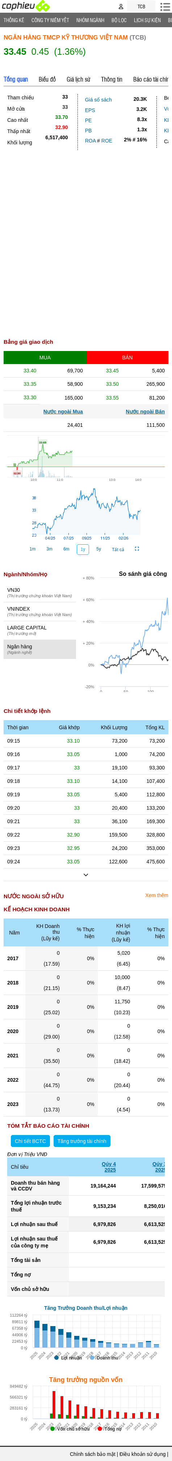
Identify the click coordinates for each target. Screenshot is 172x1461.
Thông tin (111, 79)
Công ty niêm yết (50, 20)
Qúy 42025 (109, 1167)
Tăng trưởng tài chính (82, 1141)
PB (88, 130)
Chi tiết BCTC (30, 1141)
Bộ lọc (119, 20)
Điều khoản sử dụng (142, 1454)
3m (49, 549)
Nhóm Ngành (90, 20)
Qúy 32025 (159, 1167)
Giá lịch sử (78, 79)
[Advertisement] (86, 246)
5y (98, 549)
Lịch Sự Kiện (147, 20)
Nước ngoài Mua (63, 411)
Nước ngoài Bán (145, 411)
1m (33, 549)
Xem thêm (156, 895)
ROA (90, 141)
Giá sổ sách (98, 100)
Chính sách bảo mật (93, 1454)
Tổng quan (16, 79)
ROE (106, 141)
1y (83, 549)
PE (88, 120)
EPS (90, 110)
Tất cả (118, 549)
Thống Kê (14, 20)
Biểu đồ (47, 79)
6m (66, 549)
